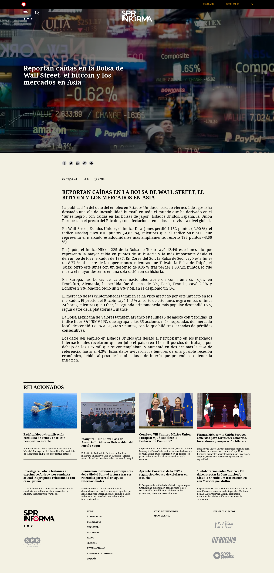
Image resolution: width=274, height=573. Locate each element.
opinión (91, 558)
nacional (93, 527)
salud (90, 537)
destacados (94, 521)
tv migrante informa (100, 553)
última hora (94, 516)
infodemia (93, 532)
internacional (96, 548)
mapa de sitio (162, 515)
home (90, 511)
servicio (92, 542)
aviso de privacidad (166, 511)
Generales (213, 4)
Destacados (237, 4)
